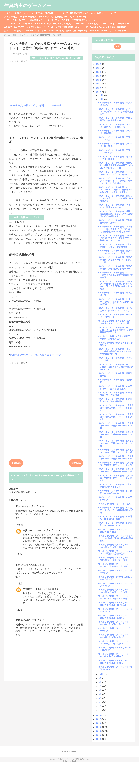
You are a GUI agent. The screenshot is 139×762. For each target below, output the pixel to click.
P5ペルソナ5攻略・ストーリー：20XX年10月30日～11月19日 (113, 591)
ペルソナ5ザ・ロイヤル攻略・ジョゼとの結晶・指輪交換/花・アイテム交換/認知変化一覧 (115, 351)
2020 (98, 88)
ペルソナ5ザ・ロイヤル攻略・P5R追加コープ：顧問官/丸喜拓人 (115, 387)
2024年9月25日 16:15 (32, 620)
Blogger (73, 751)
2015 (98, 727)
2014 (98, 731)
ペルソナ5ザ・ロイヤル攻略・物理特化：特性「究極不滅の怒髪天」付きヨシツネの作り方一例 (115, 165)
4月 (100, 698)
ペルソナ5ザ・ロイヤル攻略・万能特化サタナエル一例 (115, 221)
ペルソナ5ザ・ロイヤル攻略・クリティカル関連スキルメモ (115, 206)
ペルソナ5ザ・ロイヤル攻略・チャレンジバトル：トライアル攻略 (115, 173)
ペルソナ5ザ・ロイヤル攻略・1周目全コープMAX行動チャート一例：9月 (116, 451)
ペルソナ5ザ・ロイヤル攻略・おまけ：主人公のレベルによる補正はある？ (115, 111)
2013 (98, 735)
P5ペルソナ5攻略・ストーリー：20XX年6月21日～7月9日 (113, 642)
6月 (100, 690)
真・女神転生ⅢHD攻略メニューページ (69, 17)
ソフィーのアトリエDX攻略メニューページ (24, 23)
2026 (98, 64)
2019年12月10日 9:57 (32, 506)
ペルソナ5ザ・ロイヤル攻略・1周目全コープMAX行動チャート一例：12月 (116, 425)
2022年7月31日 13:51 (32, 565)
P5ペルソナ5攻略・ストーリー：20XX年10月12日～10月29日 (113, 597)
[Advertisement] (46, 82)
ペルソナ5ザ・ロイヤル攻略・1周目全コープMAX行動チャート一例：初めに (116, 407)
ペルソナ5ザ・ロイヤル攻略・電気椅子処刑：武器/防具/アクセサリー (115, 267)
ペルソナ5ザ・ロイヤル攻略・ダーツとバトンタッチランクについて (115, 309)
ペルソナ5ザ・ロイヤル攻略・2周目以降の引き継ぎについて (116, 485)
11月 (101, 99)
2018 (98, 715)
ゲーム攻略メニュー (96, 23)
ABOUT (8, 27)
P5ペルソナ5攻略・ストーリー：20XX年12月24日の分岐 (113, 546)
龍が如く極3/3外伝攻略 (77, 30)
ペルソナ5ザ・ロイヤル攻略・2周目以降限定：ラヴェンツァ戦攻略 (116, 245)
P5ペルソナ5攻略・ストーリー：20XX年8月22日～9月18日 (113, 616)
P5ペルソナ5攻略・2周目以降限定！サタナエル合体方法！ (115, 337)
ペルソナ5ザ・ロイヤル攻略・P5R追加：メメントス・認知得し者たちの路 (115, 510)
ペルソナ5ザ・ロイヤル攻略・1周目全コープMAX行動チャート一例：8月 (116, 457)
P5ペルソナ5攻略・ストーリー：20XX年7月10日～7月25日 (113, 636)
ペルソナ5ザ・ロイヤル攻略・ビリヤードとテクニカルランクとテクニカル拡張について (115, 301)
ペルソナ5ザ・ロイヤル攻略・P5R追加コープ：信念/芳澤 (115, 393)
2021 (98, 84)
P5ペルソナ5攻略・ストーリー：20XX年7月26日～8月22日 (113, 623)
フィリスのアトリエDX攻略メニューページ (75, 20)
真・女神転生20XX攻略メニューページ (69, 27)
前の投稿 (76, 463)
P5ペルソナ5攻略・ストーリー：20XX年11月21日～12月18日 (113, 565)
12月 (101, 95)
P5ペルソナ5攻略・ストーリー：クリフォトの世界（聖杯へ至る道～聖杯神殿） (115, 538)
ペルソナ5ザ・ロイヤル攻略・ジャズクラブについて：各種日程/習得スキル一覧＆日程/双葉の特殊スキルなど (115, 285)
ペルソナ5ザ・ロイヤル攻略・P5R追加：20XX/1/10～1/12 (115, 517)
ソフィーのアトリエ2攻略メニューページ (66, 23)
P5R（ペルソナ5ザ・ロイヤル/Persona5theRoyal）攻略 (56, 58)
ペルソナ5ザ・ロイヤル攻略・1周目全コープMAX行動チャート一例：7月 (116, 463)
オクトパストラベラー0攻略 (51, 30)
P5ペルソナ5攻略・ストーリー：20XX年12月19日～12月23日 (113, 558)
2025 (98, 68)
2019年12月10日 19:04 (48, 530)
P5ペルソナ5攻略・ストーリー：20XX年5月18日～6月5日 (113, 661)
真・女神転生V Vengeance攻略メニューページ (26, 17)
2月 (100, 706)
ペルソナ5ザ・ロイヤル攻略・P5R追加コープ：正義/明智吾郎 (115, 400)
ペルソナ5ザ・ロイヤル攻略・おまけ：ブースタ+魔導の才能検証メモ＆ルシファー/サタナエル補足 (115, 189)
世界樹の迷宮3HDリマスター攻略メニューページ (93, 13)
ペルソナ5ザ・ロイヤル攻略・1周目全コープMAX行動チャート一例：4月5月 (116, 478)
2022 (98, 80)
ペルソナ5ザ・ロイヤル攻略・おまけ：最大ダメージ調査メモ (114, 125)
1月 (100, 710)
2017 (98, 719)
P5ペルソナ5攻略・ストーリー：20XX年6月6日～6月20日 (113, 655)
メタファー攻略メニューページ (19, 13)
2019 (98, 92)
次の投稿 (16, 463)
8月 (100, 682)
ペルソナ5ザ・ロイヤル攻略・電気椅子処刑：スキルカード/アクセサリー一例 (115, 259)
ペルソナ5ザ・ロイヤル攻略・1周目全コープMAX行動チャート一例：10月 (116, 443)
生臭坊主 (27, 530)
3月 (100, 702)
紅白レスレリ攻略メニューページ (20, 30)
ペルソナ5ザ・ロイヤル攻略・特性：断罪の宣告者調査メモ (115, 119)
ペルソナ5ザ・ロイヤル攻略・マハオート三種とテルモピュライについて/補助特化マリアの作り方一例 (115, 229)
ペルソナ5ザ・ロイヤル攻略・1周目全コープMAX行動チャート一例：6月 (116, 470)
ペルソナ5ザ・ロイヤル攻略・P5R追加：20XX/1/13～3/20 (115, 492)
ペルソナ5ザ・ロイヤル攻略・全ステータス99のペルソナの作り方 (115, 252)
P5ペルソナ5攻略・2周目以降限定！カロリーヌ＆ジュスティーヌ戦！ (115, 322)
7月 (100, 686)
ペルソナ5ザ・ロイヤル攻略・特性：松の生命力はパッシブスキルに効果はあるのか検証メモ (115, 213)
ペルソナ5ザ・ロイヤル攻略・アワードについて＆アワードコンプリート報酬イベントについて (115, 238)
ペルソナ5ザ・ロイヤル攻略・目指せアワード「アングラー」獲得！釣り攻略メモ (115, 198)
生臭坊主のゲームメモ (28, 5)
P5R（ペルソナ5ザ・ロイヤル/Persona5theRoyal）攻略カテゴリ (45, 477)
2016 (98, 723)
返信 (17, 518)
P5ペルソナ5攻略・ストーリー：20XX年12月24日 (113, 530)
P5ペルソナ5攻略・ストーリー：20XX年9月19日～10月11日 (113, 603)
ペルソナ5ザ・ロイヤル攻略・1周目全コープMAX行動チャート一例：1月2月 (116, 416)
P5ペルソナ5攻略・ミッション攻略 (114, 504)
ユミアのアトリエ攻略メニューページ (31, 27)
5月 (100, 694)
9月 (100, 678)
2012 (98, 739)
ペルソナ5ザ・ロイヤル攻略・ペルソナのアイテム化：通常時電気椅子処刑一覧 (115, 275)
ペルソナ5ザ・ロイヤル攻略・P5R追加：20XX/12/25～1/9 (115, 524)
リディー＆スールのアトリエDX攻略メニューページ (28, 20)
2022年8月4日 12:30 (47, 589)
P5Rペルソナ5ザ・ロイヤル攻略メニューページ (35, 105)
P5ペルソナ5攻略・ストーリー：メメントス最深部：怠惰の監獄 (115, 552)
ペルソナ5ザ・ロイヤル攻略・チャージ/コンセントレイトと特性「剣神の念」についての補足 (115, 180)
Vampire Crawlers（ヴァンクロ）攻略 (108, 30)
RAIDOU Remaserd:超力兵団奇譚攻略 (108, 27)
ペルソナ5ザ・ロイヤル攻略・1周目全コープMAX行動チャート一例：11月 (116, 434)
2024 (98, 72)
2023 (98, 76)
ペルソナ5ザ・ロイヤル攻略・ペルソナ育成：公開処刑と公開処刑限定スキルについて (115, 366)
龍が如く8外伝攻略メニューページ (52, 13)
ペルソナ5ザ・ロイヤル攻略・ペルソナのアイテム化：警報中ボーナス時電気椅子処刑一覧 (115, 329)
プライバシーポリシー (118, 23)
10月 (101, 674)
